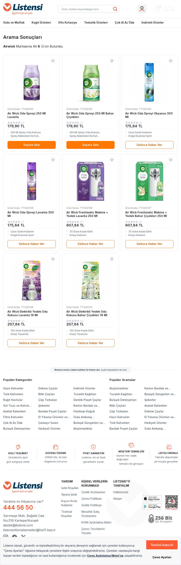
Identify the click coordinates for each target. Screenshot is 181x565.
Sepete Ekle (31, 144)
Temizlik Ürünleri (96, 22)
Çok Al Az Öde (124, 22)
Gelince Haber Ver (149, 144)
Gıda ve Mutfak (14, 22)
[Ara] (115, 9)
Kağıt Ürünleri (41, 22)
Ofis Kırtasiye (67, 22)
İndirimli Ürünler (152, 22)
